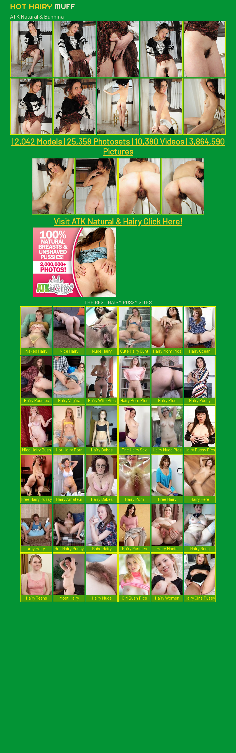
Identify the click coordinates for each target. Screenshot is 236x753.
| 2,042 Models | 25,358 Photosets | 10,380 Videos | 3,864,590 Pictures (118, 146)
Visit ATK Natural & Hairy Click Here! (118, 221)
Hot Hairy (42, 6)
